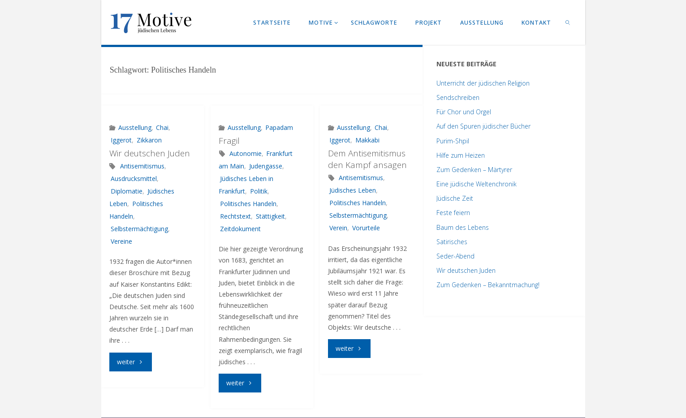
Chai (162, 127)
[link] (567, 22)
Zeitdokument (240, 228)
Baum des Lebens (462, 227)
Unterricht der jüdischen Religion (483, 83)
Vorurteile (366, 228)
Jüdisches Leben (352, 190)
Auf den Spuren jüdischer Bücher (483, 126)
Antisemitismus (142, 166)
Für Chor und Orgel (463, 112)
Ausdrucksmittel (134, 178)
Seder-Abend (455, 256)
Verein (338, 228)
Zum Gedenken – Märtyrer (474, 169)
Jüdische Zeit (454, 198)
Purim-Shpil (452, 141)
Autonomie (245, 153)
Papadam (279, 127)
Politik (258, 191)
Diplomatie (126, 191)
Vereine (121, 241)
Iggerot (121, 140)
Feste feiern (453, 212)
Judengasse (265, 166)
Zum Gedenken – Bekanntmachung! (487, 284)
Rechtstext (235, 216)
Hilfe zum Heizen (460, 155)
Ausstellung (134, 127)
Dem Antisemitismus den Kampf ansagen (367, 159)
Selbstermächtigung (139, 228)
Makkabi (367, 140)
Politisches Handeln (248, 203)
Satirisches (451, 241)
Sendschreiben (457, 97)
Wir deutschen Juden (149, 153)
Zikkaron (149, 140)
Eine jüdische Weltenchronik (476, 184)
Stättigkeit (270, 216)
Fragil (229, 141)
